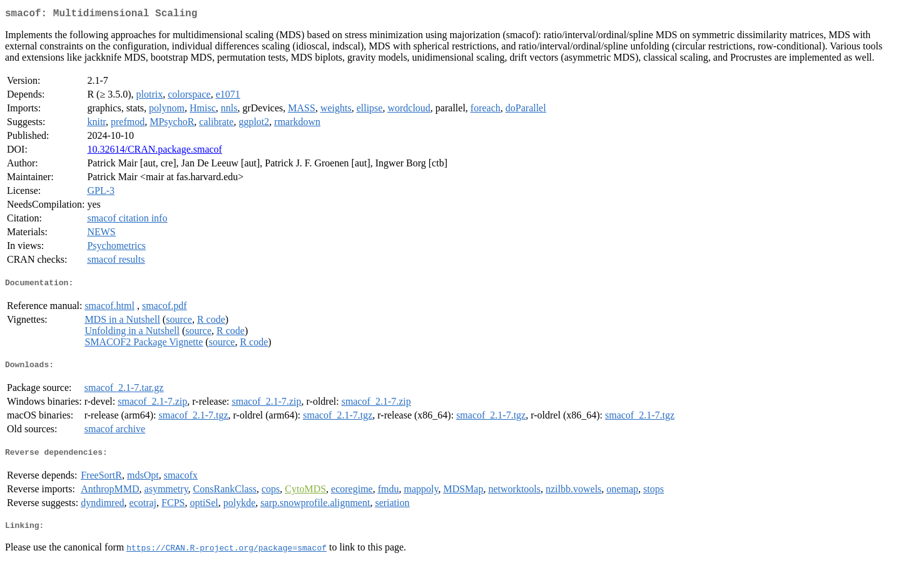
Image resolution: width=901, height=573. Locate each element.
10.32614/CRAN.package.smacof (154, 151)
